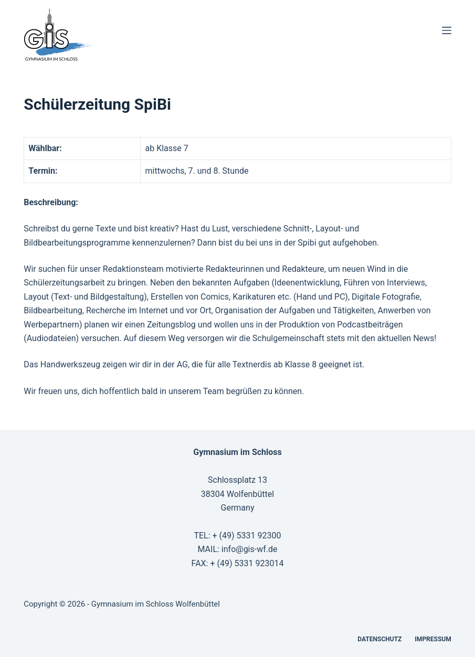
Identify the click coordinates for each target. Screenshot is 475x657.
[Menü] (446, 30)
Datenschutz (379, 639)
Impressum (433, 639)
